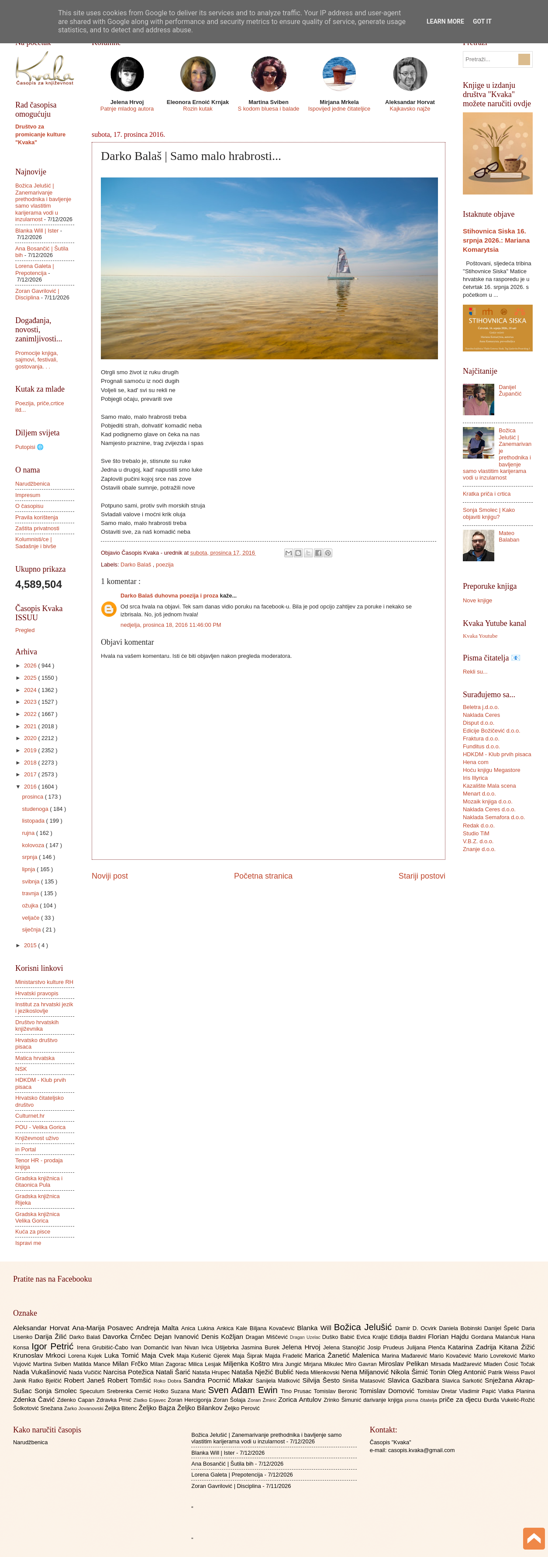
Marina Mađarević (406, 1355)
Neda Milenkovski (318, 1372)
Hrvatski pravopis (37, 993)
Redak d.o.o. (479, 825)
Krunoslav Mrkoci (40, 1355)
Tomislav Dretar (438, 1391)
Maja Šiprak (248, 1355)
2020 (31, 738)
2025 (31, 677)
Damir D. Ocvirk (417, 1328)
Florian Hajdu (449, 1336)
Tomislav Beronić (336, 1391)
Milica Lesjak (205, 1364)
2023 (31, 702)
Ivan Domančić (151, 1347)
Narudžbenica (32, 483)
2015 (31, 945)
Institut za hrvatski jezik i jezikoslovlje (44, 1007)
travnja (31, 893)
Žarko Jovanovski (84, 1408)
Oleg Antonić (468, 1372)
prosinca (33, 796)
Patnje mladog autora (127, 108)
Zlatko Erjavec (151, 1400)
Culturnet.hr (30, 1115)
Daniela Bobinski (461, 1328)
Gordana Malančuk (496, 1337)
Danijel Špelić (503, 1328)
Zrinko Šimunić (343, 1400)
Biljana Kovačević (273, 1328)
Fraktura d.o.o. (481, 738)
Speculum (93, 1391)
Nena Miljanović (366, 1372)
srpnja (30, 857)
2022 (31, 714)
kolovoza (33, 845)
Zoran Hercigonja (190, 1400)
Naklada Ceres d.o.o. (489, 809)
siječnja (32, 929)
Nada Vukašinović (41, 1372)
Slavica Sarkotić (463, 1380)
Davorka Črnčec (128, 1336)
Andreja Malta (158, 1327)
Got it (482, 21)
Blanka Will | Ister (37, 230)
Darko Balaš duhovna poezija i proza (170, 595)
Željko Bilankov (200, 1407)
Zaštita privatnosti (37, 528)
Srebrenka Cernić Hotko (139, 1391)
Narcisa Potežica (129, 1372)
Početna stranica (263, 876)
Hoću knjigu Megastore (491, 770)
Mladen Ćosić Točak (509, 1364)
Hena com (476, 762)
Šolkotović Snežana (38, 1408)
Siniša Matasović (364, 1380)
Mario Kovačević (452, 1355)
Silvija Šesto (322, 1380)
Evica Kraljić (372, 1337)
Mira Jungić (287, 1364)
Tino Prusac (297, 1391)
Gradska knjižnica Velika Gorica (37, 1217)
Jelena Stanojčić (345, 1347)
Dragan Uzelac (306, 1337)
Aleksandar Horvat (42, 1327)
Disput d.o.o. (478, 722)
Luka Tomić (122, 1355)
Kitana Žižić (517, 1347)
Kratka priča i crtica (486, 493)
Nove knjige (477, 600)
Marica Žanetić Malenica (343, 1355)
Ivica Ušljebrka (221, 1347)
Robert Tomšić (130, 1380)
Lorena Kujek (86, 1355)
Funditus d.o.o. (481, 746)
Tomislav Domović (388, 1390)
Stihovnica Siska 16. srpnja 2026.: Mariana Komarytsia (496, 240)
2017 (31, 774)
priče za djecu (461, 1399)
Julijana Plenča (427, 1347)
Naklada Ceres (481, 715)
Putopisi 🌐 (29, 447)
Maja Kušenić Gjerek (204, 1355)
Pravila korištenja (36, 517)
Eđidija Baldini (409, 1337)
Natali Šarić (174, 1372)
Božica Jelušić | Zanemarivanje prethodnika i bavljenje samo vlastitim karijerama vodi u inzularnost (43, 202)
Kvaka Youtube (480, 636)
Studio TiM (476, 833)
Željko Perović (242, 1408)
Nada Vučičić (86, 1372)
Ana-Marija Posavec (104, 1327)
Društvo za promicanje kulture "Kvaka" (40, 134)
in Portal (25, 1149)
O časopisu (29, 506)
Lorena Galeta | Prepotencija (34, 269)
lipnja (29, 869)
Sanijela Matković (278, 1380)
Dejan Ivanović (177, 1336)
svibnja (31, 881)
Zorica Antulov (301, 1399)
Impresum (27, 495)
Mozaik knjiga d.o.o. (488, 801)
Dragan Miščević (268, 1337)
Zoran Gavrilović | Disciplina (37, 294)
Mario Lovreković (496, 1355)
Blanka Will (315, 1327)
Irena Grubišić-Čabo (104, 1347)
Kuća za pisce (32, 1231)
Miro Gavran (362, 1364)
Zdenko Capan (77, 1400)
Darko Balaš (137, 564)
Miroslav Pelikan (405, 1363)
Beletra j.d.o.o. (481, 707)
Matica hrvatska (35, 1058)
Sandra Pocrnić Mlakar (219, 1380)
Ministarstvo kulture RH (44, 982)
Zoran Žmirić (263, 1400)
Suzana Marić (189, 1391)
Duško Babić (339, 1337)
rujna (29, 833)
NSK (21, 1069)
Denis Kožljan (223, 1336)
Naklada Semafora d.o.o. (494, 817)
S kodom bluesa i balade (268, 108)
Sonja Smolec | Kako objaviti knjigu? (489, 513)
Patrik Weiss (504, 1372)
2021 (31, 726)
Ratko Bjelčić (46, 1380)
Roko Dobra (168, 1380)
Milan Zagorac (169, 1364)
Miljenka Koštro (247, 1363)
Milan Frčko (131, 1363)
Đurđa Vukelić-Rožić (509, 1400)
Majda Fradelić (285, 1355)
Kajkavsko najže (409, 108)
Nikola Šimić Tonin (419, 1372)
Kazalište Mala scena (489, 785)
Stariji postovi (422, 876)
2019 (31, 750)
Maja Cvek (159, 1355)
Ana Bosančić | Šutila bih (222, 1463)
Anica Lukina (199, 1328)
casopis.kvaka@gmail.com (421, 1450)
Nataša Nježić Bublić (263, 1372)
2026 (31, 665)
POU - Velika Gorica (40, 1127)
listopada (34, 820)
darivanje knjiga (384, 1400)
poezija (165, 564)
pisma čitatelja (422, 1400)
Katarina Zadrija (474, 1347)
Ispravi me (28, 1243)
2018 (31, 762)
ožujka (31, 905)
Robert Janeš (85, 1380)
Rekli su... (475, 671)
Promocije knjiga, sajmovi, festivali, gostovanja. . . (36, 360)
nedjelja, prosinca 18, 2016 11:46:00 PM (171, 625)
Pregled (24, 630)
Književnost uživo (37, 1138)
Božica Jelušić (364, 1327)
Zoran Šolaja (230, 1400)
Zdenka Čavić (35, 1399)
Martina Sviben (53, 1364)
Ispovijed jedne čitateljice (339, 108)
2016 (31, 786)
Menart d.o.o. (479, 793)
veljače (31, 917)
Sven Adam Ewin (244, 1390)
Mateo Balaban (509, 536)
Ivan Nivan (186, 1347)
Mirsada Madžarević (457, 1364)
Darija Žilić (51, 1336)
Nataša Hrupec (211, 1372)
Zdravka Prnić (115, 1400)
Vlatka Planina (516, 1391)
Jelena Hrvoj (302, 1347)
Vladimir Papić (478, 1391)
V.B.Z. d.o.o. (478, 841)
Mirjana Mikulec (324, 1364)
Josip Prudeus (387, 1347)
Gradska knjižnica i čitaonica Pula (38, 1181)
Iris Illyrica (475, 778)
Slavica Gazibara (414, 1380)
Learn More (445, 21)
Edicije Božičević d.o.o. (491, 730)
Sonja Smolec (56, 1390)
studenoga (36, 809)
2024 (31, 690)
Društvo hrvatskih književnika (37, 1025)
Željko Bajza (157, 1407)
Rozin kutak (197, 108)
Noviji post (110, 876)
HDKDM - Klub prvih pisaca (497, 754)
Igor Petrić (54, 1346)
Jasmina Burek (261, 1347)
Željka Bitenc (121, 1408)
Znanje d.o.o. (479, 849)
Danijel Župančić (510, 390)
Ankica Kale (233, 1328)
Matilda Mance (93, 1364)
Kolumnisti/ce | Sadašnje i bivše (35, 542)
